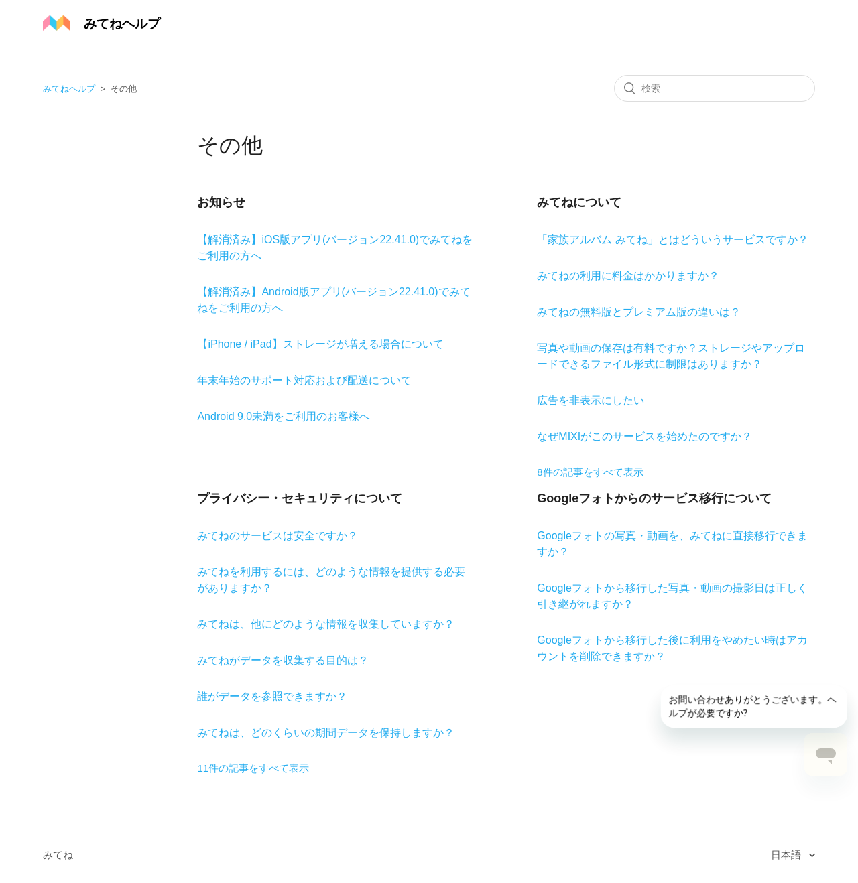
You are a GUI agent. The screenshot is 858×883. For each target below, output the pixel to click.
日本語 (787, 854)
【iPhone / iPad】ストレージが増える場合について (320, 344)
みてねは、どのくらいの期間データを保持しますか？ (325, 732)
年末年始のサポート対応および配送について (304, 380)
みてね (58, 854)
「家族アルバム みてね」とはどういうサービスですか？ (672, 239)
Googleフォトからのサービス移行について (654, 498)
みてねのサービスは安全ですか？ (277, 535)
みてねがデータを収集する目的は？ (283, 660)
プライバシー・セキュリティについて (299, 498)
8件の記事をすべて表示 (590, 472)
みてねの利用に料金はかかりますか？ (628, 275)
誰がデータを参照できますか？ (272, 696)
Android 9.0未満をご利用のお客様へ (283, 416)
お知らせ (221, 202)
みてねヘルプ (69, 89)
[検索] (714, 88)
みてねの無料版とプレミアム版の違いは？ (639, 312)
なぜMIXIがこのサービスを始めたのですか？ (644, 436)
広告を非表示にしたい (590, 400)
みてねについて (579, 202)
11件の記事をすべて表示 (253, 768)
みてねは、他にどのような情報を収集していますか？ (325, 624)
